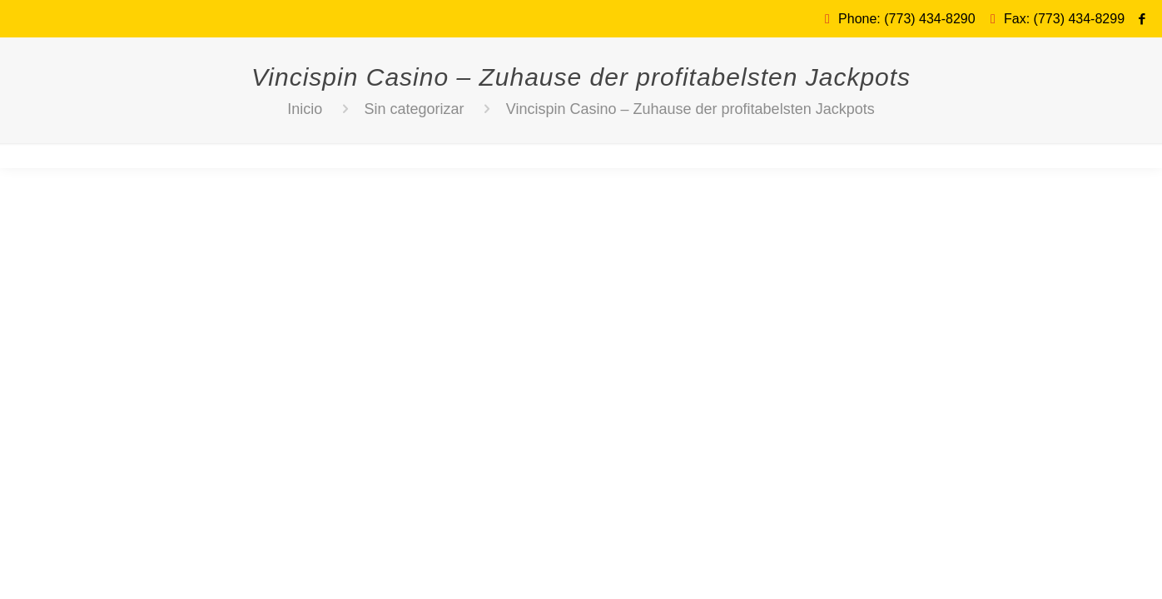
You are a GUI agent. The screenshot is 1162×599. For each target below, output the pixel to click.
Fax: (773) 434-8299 (1064, 19)
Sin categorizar (414, 109)
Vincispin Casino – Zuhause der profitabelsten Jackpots (690, 109)
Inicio (304, 109)
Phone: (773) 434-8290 (907, 19)
